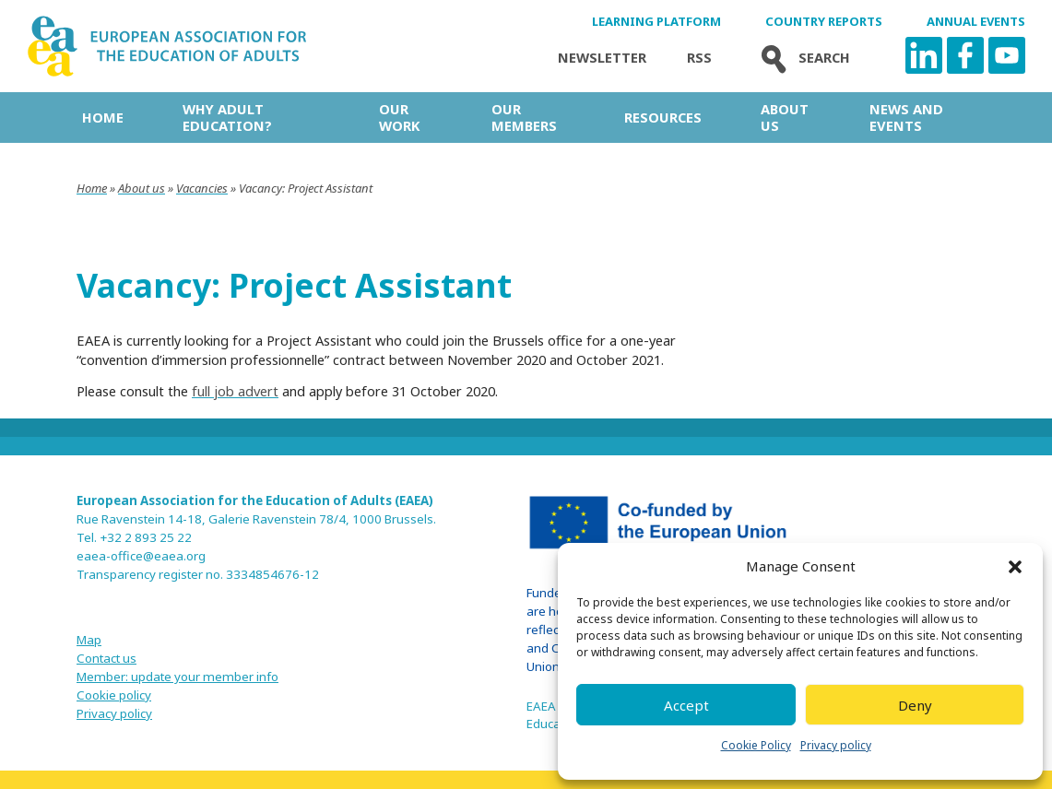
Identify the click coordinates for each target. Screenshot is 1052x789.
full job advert (235, 391)
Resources (663, 117)
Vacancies (202, 188)
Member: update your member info (177, 676)
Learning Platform (656, 21)
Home (103, 117)
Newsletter (602, 57)
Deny (915, 705)
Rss (699, 57)
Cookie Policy (756, 745)
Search (801, 57)
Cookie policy (114, 695)
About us (785, 117)
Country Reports (823, 21)
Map (89, 639)
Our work (399, 117)
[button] (1015, 567)
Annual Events (976, 21)
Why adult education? (227, 117)
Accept (686, 705)
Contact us (106, 658)
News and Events (906, 117)
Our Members (524, 117)
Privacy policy (835, 745)
